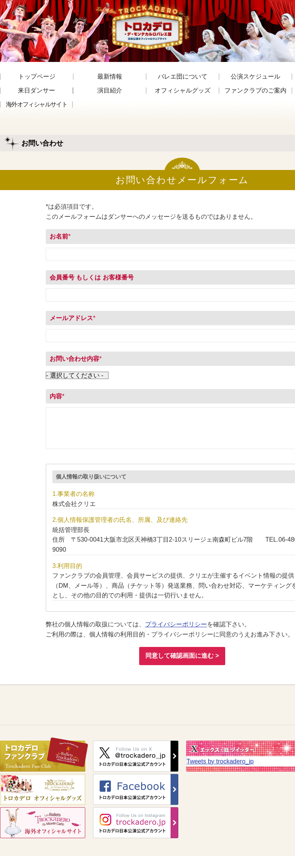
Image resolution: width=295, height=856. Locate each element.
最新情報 (109, 77)
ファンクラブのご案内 (255, 90)
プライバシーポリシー (176, 624)
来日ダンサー (36, 90)
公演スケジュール (255, 77)
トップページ (36, 77)
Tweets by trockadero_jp (220, 761)
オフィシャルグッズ (182, 90)
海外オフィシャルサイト (36, 104)
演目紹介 (109, 90)
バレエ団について (182, 77)
